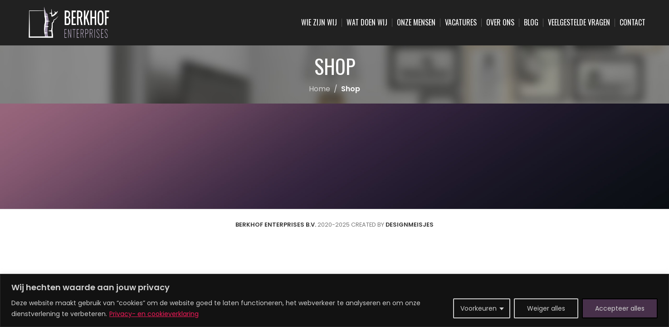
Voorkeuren (478, 308)
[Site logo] (69, 22)
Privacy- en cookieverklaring (154, 313)
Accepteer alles (620, 308)
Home (319, 89)
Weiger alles (546, 308)
